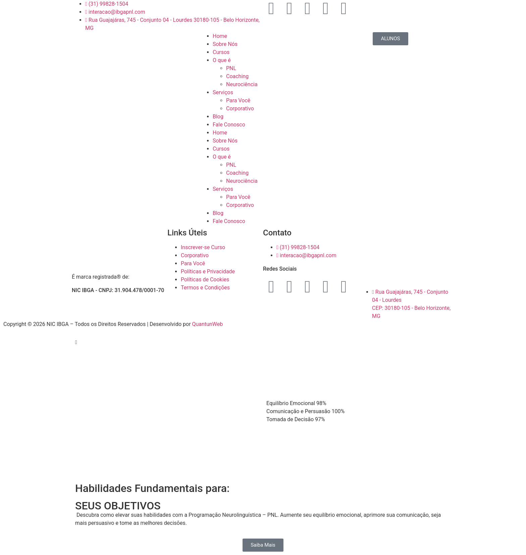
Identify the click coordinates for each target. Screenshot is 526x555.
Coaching (237, 76)
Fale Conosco (229, 124)
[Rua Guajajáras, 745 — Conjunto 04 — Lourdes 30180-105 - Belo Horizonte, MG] (406, 254)
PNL (231, 68)
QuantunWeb (207, 324)
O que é (222, 60)
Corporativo (240, 108)
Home (220, 36)
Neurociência (242, 84)
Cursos (221, 52)
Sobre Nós (225, 44)
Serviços (223, 92)
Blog (218, 116)
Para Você (238, 100)
